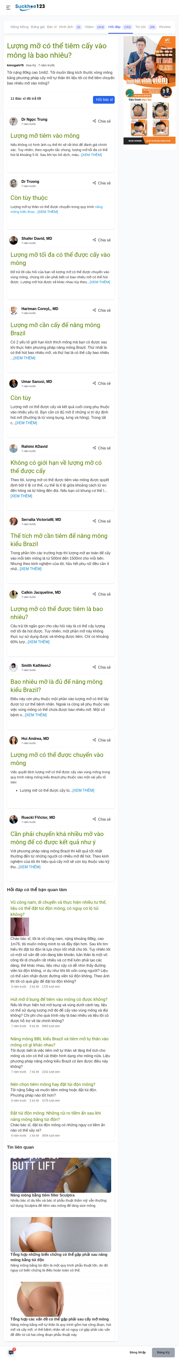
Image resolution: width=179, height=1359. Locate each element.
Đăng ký (163, 1352)
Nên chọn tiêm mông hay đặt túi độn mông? (52, 1084)
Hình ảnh (70, 27)
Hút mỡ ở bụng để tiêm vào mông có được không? (58, 999)
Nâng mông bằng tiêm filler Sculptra (42, 1195)
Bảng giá (38, 27)
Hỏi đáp (120, 27)
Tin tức (146, 27)
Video (95, 27)
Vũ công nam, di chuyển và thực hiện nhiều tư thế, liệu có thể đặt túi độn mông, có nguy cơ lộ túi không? (58, 908)
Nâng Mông (19, 27)
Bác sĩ (52, 27)
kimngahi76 (15, 65)
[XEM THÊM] (91, 155)
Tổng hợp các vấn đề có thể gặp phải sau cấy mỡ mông (59, 1319)
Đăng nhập (138, 1352)
